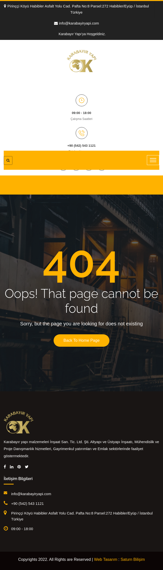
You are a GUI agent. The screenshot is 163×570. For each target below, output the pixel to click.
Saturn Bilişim (133, 559)
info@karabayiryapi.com (76, 23)
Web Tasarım (105, 559)
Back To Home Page (82, 340)
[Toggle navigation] (153, 160)
